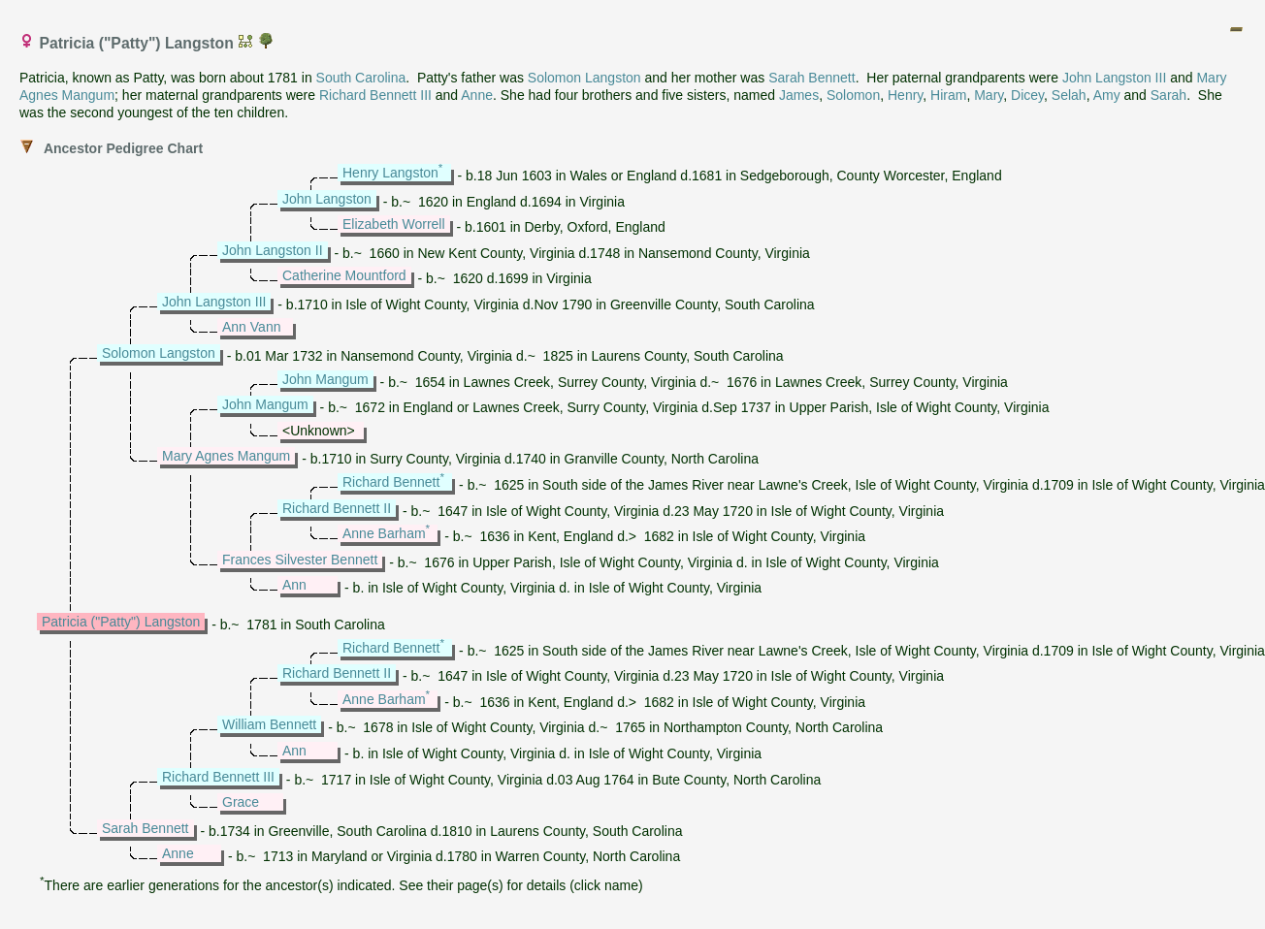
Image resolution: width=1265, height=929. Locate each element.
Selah (1069, 95)
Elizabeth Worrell (393, 224)
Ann (294, 585)
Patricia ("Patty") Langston (121, 621)
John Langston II (272, 250)
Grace (240, 802)
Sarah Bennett (812, 77)
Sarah (1168, 95)
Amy (1106, 95)
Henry (905, 95)
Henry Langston (390, 172)
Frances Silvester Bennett (299, 559)
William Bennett (269, 724)
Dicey (1027, 95)
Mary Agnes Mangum (226, 456)
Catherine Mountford (344, 275)
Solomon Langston (584, 77)
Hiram (948, 95)
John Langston (327, 199)
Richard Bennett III (375, 95)
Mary (988, 95)
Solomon (853, 95)
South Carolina (361, 77)
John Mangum (325, 379)
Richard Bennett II (336, 508)
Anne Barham (384, 533)
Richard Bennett (390, 482)
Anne (477, 95)
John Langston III (1114, 77)
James (799, 95)
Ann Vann (251, 327)
